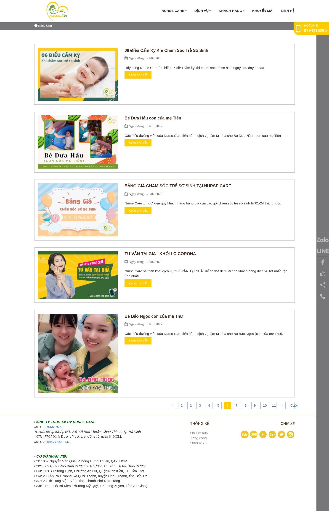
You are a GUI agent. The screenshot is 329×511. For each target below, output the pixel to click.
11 (274, 405)
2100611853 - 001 (57, 442)
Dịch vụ (202, 11)
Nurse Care (174, 11)
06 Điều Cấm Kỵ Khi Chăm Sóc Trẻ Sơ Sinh (166, 50)
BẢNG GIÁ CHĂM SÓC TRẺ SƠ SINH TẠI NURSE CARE (178, 186)
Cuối (294, 405)
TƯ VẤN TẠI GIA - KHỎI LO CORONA (160, 254)
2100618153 (53, 427)
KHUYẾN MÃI (262, 11)
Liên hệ (287, 11)
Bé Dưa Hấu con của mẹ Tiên (153, 118)
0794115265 (315, 30)
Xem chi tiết (138, 75)
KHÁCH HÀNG (231, 11)
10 (265, 405)
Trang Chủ (43, 25)
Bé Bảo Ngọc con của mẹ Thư (154, 316)
